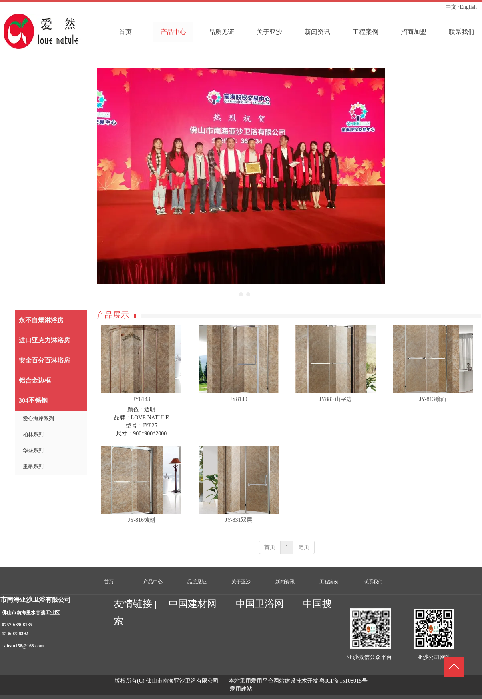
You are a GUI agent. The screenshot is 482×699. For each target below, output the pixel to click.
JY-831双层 (238, 520)
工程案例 (329, 582)
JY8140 (238, 399)
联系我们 (373, 582)
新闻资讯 (285, 582)
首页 (269, 547)
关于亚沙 (241, 582)
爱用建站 (241, 689)
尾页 (303, 547)
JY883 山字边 (335, 399)
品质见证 (197, 582)
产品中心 (153, 582)
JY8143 (141, 399)
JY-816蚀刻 (141, 520)
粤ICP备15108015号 (343, 681)
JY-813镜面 (432, 399)
